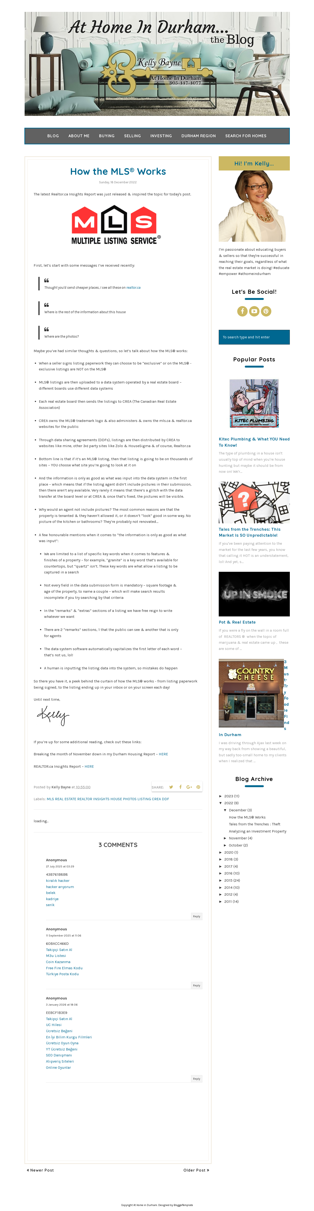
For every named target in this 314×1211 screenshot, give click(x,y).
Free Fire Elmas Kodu (64, 968)
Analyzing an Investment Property (257, 831)
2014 (228, 887)
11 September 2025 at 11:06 (63, 935)
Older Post (194, 1170)
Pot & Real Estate (237, 622)
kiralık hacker (57, 880)
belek (50, 892)
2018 (228, 859)
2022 (228, 803)
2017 (228, 866)
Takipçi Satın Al (59, 949)
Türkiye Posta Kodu (62, 974)
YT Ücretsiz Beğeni (61, 1049)
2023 (228, 796)
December (237, 810)
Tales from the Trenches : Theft (254, 824)
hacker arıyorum (60, 887)
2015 (228, 880)
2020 (228, 852)
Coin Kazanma (58, 962)
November (238, 838)
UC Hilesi (54, 1024)
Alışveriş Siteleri (60, 1061)
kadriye (52, 899)
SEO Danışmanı (59, 1055)
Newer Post (42, 1170)
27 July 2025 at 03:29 (60, 866)
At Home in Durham (145, 1205)
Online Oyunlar (58, 1067)
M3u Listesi (56, 955)
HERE (163, 754)
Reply (196, 916)
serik (50, 905)
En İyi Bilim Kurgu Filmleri (69, 1037)
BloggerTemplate (183, 1205)
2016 (228, 873)
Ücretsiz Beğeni (59, 1031)
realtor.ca (133, 287)
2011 (228, 901)
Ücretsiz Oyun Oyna (62, 1043)
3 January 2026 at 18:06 (62, 1004)
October (235, 845)
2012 (228, 894)
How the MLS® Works (247, 817)
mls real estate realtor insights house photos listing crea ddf (108, 799)
